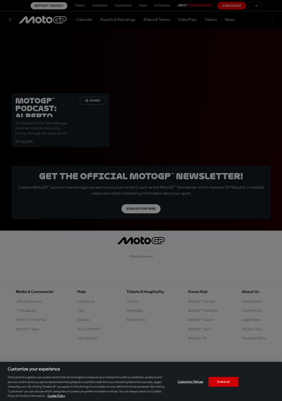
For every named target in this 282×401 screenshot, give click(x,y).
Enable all (223, 381)
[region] (141, 381)
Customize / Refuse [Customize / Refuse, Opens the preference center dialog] (190, 381)
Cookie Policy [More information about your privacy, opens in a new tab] (56, 396)
